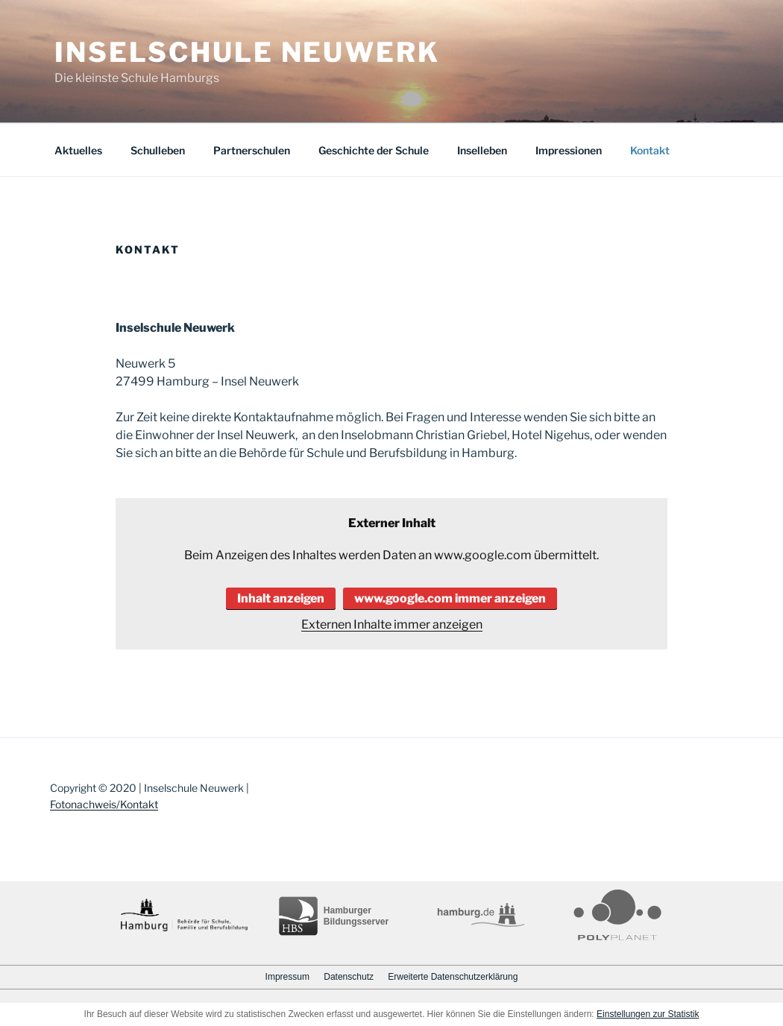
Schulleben (157, 150)
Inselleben (482, 150)
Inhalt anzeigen (280, 598)
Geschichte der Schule (373, 150)
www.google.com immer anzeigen (450, 598)
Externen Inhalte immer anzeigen (391, 624)
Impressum (287, 977)
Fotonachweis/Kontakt (104, 804)
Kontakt (650, 150)
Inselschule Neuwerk (247, 52)
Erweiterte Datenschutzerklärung (453, 977)
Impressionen (568, 150)
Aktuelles (78, 150)
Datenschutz (349, 977)
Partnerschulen (251, 150)
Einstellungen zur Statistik (648, 1014)
